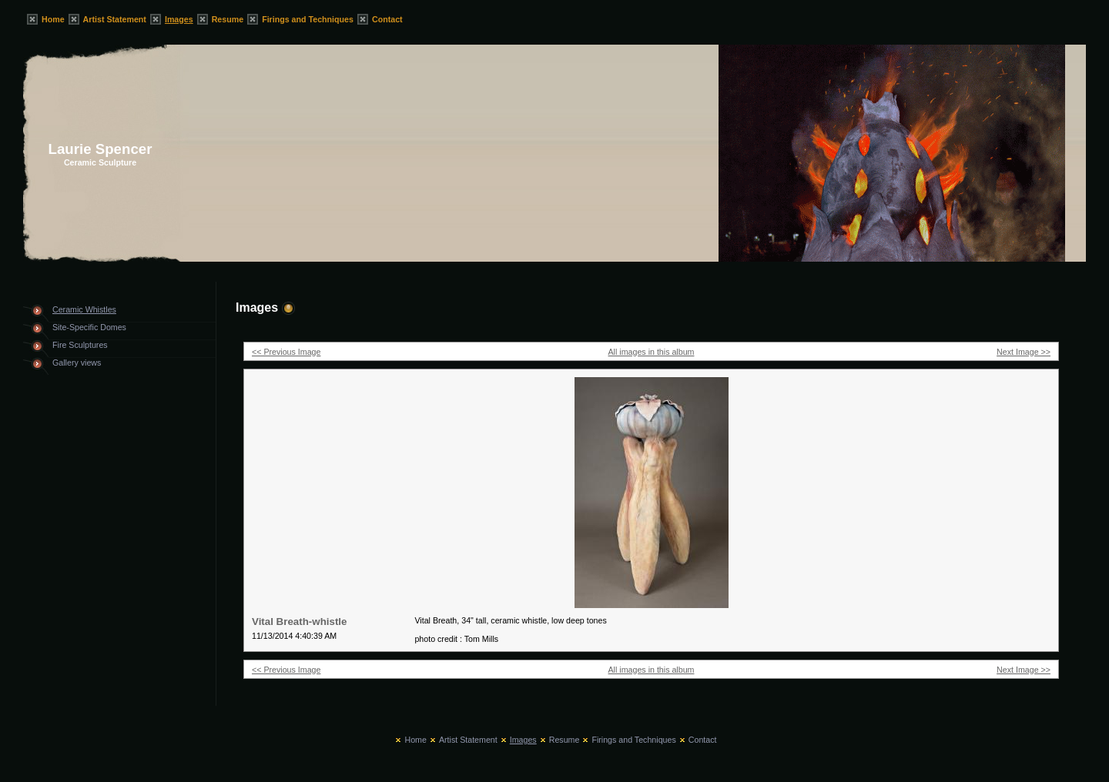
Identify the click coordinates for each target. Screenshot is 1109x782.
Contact (387, 19)
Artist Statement (114, 19)
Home (53, 19)
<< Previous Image (286, 351)
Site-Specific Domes (89, 327)
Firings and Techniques (307, 19)
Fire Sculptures (80, 344)
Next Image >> (1023, 351)
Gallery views (76, 362)
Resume (227, 19)
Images (179, 19)
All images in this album (651, 351)
